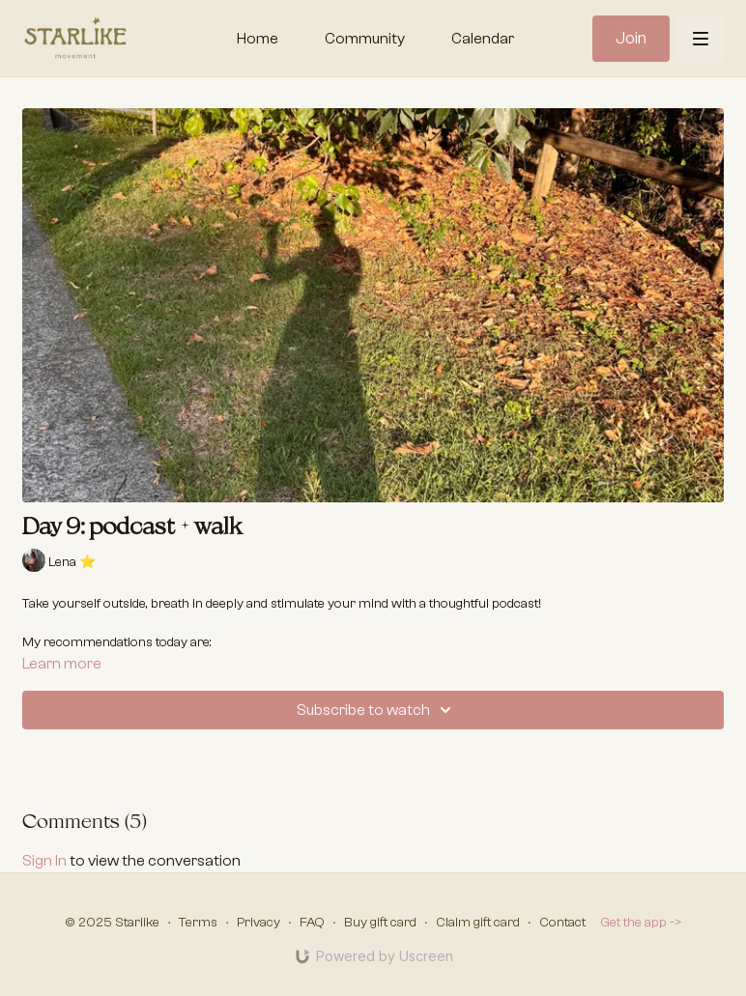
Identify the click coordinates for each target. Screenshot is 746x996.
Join (631, 38)
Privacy (258, 922)
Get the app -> (641, 922)
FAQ (312, 922)
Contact (562, 922)
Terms (198, 922)
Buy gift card (380, 922)
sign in (44, 860)
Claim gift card (478, 922)
